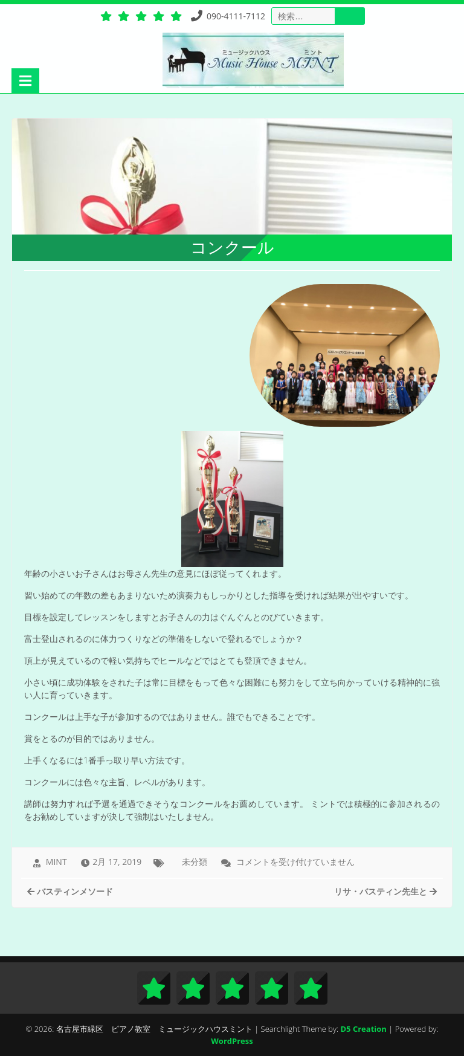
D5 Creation (364, 1028)
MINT (56, 861)
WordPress (232, 1040)
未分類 (194, 861)
